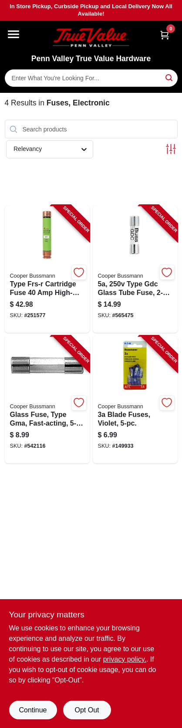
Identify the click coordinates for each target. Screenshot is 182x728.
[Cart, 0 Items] (164, 34)
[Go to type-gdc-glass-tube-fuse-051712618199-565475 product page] (135, 269)
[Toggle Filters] (171, 149)
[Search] (169, 77)
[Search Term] (91, 78)
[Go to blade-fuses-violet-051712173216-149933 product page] (135, 399)
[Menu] (13, 34)
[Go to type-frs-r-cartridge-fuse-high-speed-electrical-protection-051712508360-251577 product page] (47, 269)
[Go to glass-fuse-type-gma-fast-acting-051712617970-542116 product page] (47, 399)
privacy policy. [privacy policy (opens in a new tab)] (124, 659)
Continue (33, 710)
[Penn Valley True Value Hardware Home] (91, 37)
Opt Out (86, 710)
